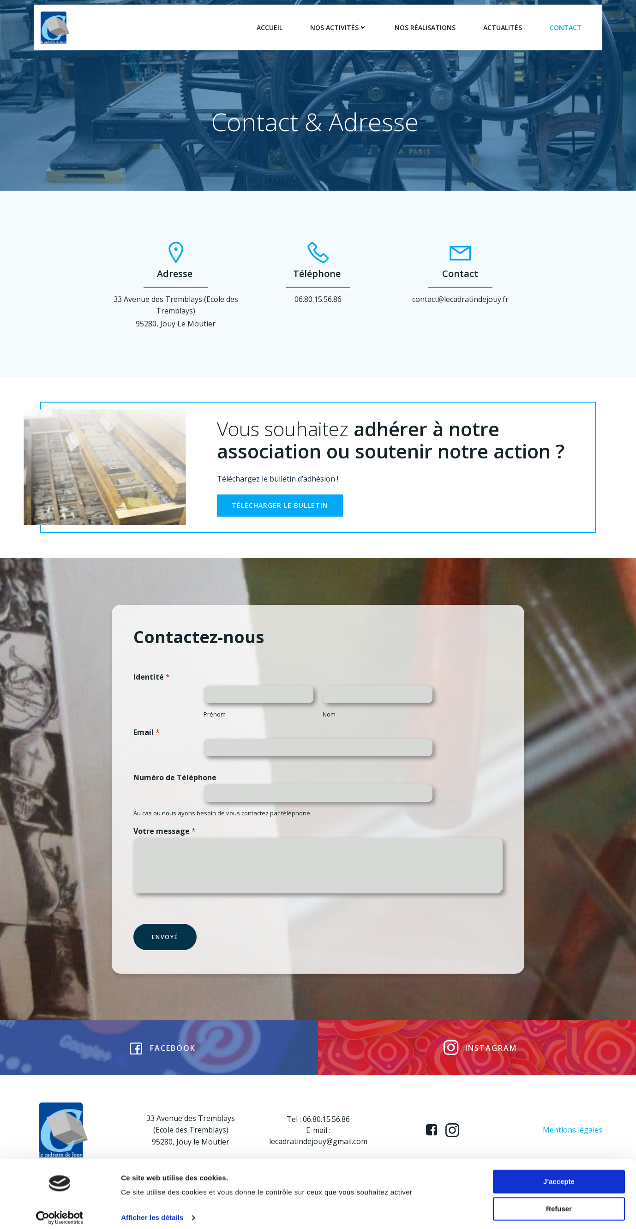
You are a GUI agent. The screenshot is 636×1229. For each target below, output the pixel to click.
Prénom (219, 722)
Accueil (269, 27)
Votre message (165, 839)
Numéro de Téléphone (175, 786)
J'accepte (559, 1175)
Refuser (559, 1201)
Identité (152, 685)
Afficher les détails (152, 1211)
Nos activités (338, 27)
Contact (566, 27)
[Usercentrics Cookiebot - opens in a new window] (59, 1211)
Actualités (502, 27)
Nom (329, 722)
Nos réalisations (425, 27)
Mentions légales (572, 1141)
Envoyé (165, 945)
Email (147, 740)
